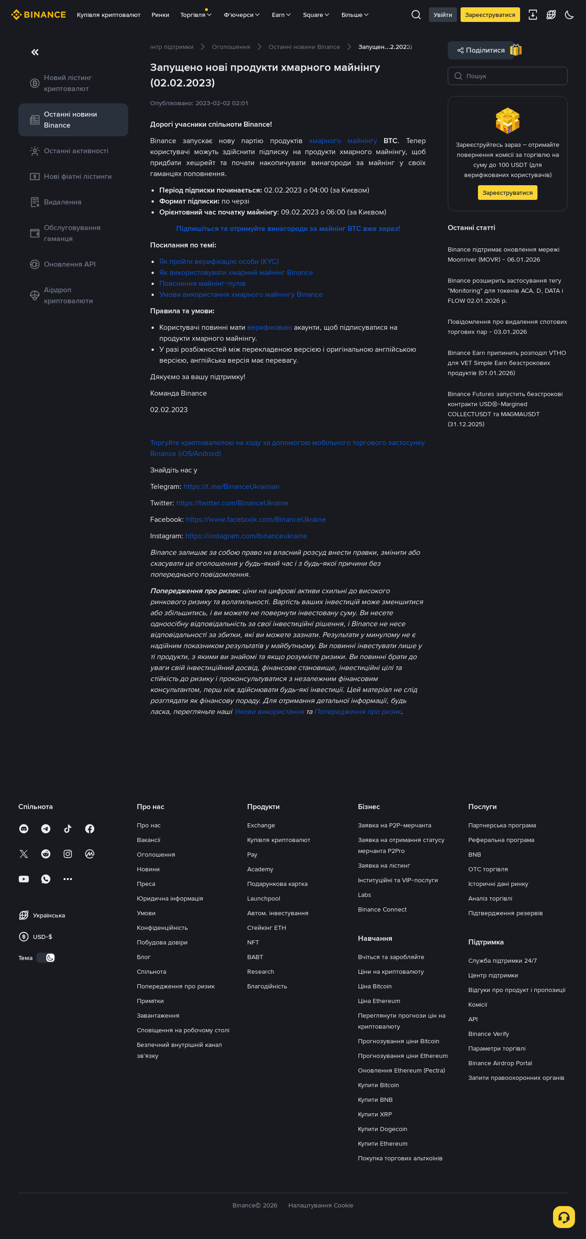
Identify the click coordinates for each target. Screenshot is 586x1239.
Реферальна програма (501, 840)
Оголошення (156, 854)
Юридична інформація (170, 898)
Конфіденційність (162, 927)
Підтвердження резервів (505, 913)
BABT (255, 957)
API (472, 1019)
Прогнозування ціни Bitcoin (399, 1041)
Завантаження (158, 1015)
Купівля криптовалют (109, 15)
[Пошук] (514, 76)
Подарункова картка (277, 884)
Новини (148, 869)
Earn (282, 15)
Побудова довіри (162, 942)
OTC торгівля (488, 869)
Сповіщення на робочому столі (183, 1030)
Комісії (477, 1004)
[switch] (45, 958)
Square (317, 15)
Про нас (149, 825)
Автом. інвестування (278, 913)
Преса (146, 884)
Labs (364, 894)
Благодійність (267, 986)
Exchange (261, 825)
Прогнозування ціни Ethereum (403, 1055)
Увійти (443, 15)
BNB (474, 854)
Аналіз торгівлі (490, 898)
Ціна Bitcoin (375, 986)
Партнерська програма (502, 825)
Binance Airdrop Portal (500, 1063)
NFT (253, 942)
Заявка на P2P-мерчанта (394, 825)
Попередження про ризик (176, 986)
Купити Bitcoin (378, 1085)
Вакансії (148, 840)
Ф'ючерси (242, 15)
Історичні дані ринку (498, 884)
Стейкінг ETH (266, 927)
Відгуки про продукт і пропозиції (516, 990)
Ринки (160, 15)
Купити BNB (375, 1099)
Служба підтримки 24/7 (502, 960)
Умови (146, 913)
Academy (260, 869)
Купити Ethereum (382, 1143)
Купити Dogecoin (382, 1129)
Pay (252, 854)
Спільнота (151, 971)
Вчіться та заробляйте (391, 957)
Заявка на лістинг (384, 865)
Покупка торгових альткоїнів (400, 1158)
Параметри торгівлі (497, 1048)
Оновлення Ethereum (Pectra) (401, 1070)
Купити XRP (375, 1114)
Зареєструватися (490, 15)
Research (260, 971)
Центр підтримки (493, 975)
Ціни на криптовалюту (391, 971)
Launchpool (263, 898)
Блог (144, 957)
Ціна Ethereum (379, 1001)
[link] (73, 83)
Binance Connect (382, 909)
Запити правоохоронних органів (516, 1077)
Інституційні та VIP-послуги (398, 880)
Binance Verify (488, 1034)
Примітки (150, 1001)
